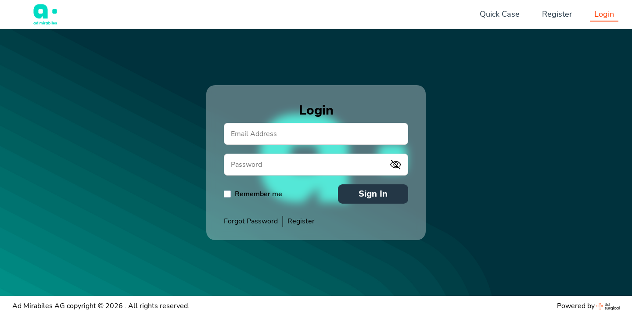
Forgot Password (251, 221)
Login (604, 14)
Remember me (258, 194)
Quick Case (500, 14)
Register (557, 14)
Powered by (588, 306)
